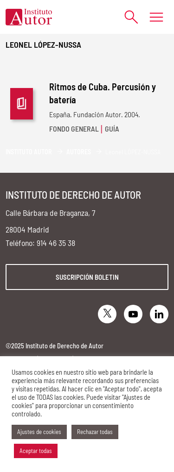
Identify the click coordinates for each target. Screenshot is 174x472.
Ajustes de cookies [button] (39, 431)
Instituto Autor (29, 152)
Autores (78, 152)
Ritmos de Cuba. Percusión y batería (102, 93)
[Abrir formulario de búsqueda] (126, 17)
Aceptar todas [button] (35, 450)
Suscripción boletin (87, 277)
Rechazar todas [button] (95, 431)
